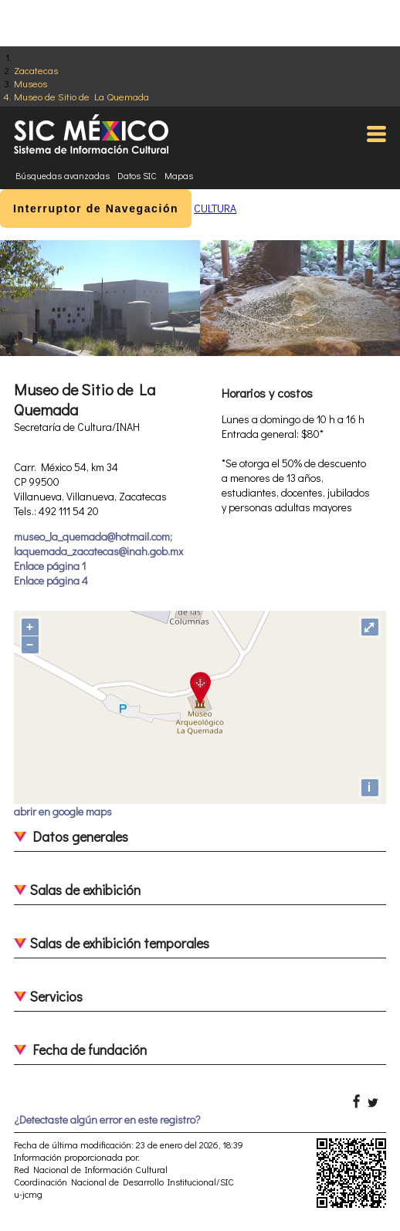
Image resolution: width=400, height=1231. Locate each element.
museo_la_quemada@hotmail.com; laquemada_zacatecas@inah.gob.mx (98, 543)
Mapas (178, 175)
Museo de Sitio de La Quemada (81, 96)
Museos (30, 83)
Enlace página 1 (50, 565)
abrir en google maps (63, 811)
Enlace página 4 (51, 580)
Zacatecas (36, 69)
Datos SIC (137, 175)
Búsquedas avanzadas (62, 175)
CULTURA (215, 208)
